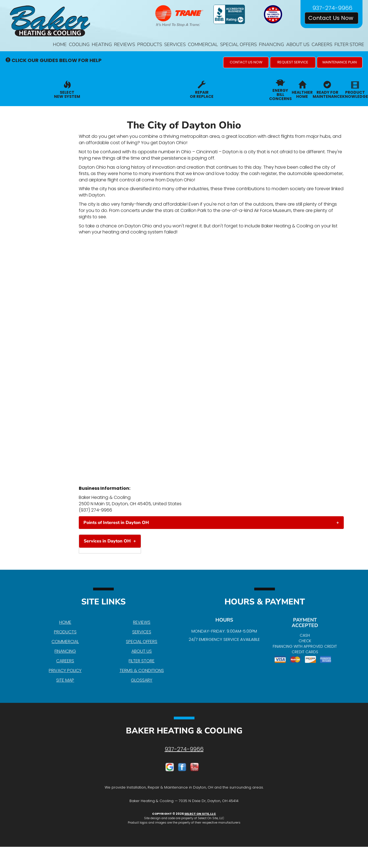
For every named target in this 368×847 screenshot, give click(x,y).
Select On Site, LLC (200, 813)
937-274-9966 (184, 749)
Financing (271, 44)
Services (175, 44)
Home (60, 44)
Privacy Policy (65, 670)
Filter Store (349, 44)
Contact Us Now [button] (331, 18)
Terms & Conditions (142, 670)
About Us (297, 44)
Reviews (124, 44)
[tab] (211, 522)
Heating (102, 44)
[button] (246, 62)
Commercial (203, 44)
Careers (322, 44)
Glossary (141, 680)
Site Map (65, 680)
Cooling (79, 44)
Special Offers (238, 44)
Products (149, 44)
